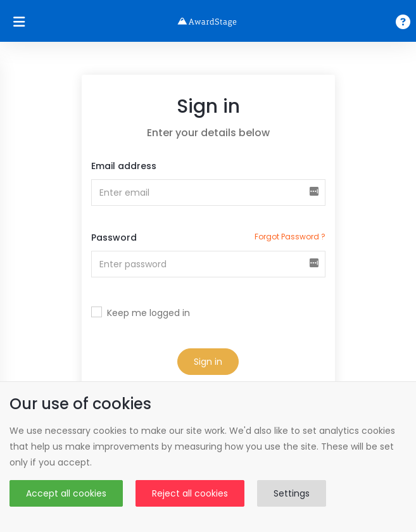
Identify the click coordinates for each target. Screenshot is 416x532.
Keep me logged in (148, 313)
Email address (123, 166)
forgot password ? (290, 236)
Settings (292, 493)
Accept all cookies (66, 493)
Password (114, 237)
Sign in (208, 361)
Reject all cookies (190, 493)
